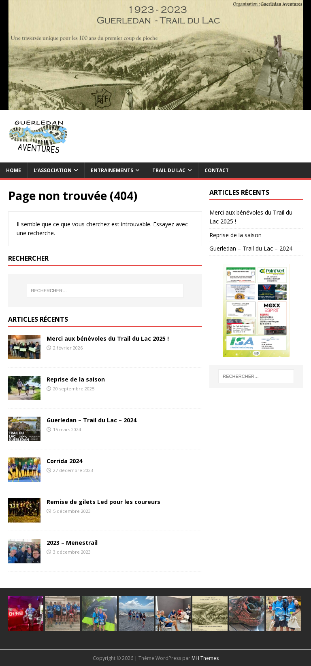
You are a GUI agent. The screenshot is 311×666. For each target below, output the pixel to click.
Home (13, 170)
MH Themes (205, 658)
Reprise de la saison (76, 379)
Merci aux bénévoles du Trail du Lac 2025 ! (108, 338)
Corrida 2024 (64, 461)
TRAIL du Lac (168, 170)
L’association (53, 170)
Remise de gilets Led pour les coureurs (103, 502)
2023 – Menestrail (72, 542)
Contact (216, 170)
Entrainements (112, 170)
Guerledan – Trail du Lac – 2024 (91, 420)
